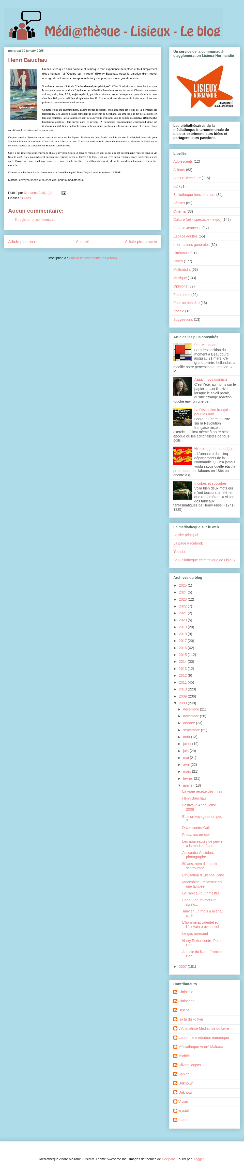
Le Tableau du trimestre (200, 893)
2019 (183, 627)
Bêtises (179, 203)
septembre (192, 730)
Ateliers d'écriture (187, 178)
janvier (188, 785)
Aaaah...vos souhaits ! (212, 379)
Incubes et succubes (210, 483)
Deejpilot (168, 1159)
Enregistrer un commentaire (34, 220)
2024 (183, 592)
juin (186, 751)
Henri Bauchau (194, 798)
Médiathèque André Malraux (200, 1047)
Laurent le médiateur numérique (203, 1038)
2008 (183, 703)
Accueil (82, 242)
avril (187, 765)
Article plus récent (24, 242)
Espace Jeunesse (187, 228)
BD (175, 186)
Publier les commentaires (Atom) (93, 258)
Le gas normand (195, 933)
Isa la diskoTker (190, 1019)
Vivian (183, 1101)
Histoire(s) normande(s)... (214, 449)
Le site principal (185, 535)
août (187, 737)
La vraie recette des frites (202, 791)
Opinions (180, 286)
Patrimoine (181, 295)
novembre (191, 716)
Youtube (179, 552)
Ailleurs (179, 170)
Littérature (181, 253)
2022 (183, 606)
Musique (180, 278)
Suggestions (183, 319)
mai (186, 758)
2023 (183, 599)
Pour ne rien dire (186, 303)
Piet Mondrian (205, 345)
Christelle (185, 992)
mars (187, 771)
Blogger (198, 1159)
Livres (26, 198)
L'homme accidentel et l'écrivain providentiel (200, 924)
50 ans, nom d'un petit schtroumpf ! (199, 866)
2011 (183, 682)
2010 (183, 689)
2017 (183, 641)
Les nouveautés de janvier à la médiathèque (203, 843)
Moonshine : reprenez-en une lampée (202, 884)
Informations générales (191, 245)
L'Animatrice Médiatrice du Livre (203, 1028)
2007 (183, 966)
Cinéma (179, 211)
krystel (183, 1111)
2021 (183, 613)
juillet (187, 744)
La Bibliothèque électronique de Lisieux (204, 560)
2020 (183, 620)
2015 (183, 655)
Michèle (184, 1056)
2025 (183, 585)
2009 (183, 696)
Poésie (178, 311)
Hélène (184, 1010)
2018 (183, 634)
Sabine (184, 1074)
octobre (189, 723)
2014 (183, 661)
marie (182, 1120)
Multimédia (182, 269)
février (188, 778)
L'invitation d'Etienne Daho (203, 875)
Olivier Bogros (189, 1065)
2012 (183, 675)
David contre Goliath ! (199, 828)
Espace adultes (185, 236)
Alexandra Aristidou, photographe (198, 855)
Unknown (185, 1083)
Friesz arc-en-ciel (195, 835)
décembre (191, 709)
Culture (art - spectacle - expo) (197, 219)
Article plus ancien (141, 242)
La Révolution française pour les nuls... (213, 412)
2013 (183, 669)
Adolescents (183, 161)
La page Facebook (188, 543)
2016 (183, 648)
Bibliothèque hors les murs (194, 195)
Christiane (186, 1001)
